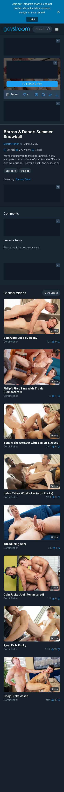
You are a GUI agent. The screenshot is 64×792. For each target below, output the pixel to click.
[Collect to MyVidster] (43, 94)
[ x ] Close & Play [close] (32, 83)
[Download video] (57, 94)
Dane (28, 179)
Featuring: (9, 179)
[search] (48, 28)
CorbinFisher (11, 143)
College (25, 170)
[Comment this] (36, 94)
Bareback (11, 170)
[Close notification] (58, 12)
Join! (32, 19)
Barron (19, 179)
